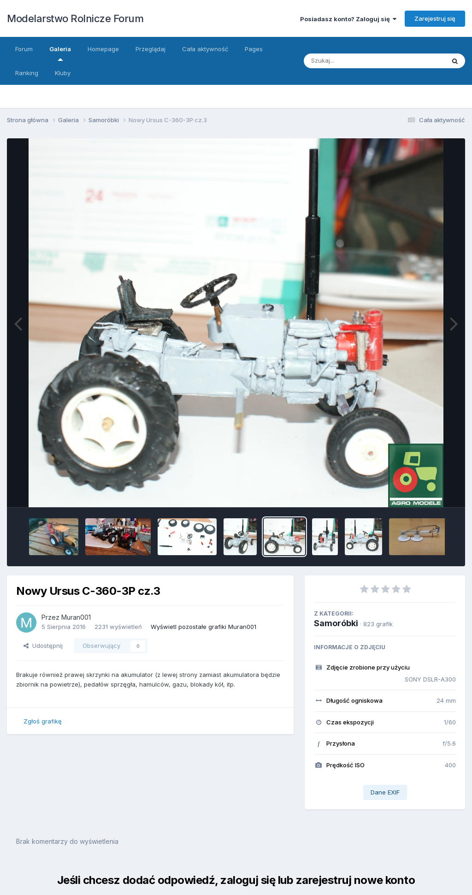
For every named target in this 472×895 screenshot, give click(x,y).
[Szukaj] (365, 60)
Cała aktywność (205, 49)
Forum (24, 49)
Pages (254, 49)
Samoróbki (336, 623)
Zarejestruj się (434, 18)
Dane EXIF (385, 792)
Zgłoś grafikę (43, 721)
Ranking (26, 73)
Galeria (60, 53)
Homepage (103, 49)
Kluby (63, 73)
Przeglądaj (150, 49)
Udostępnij (43, 645)
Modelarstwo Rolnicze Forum (75, 18)
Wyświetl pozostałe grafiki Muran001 (203, 626)
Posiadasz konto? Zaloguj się (348, 19)
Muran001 (76, 617)
